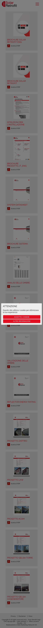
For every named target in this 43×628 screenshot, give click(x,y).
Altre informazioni (21, 321)
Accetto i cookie (21, 317)
